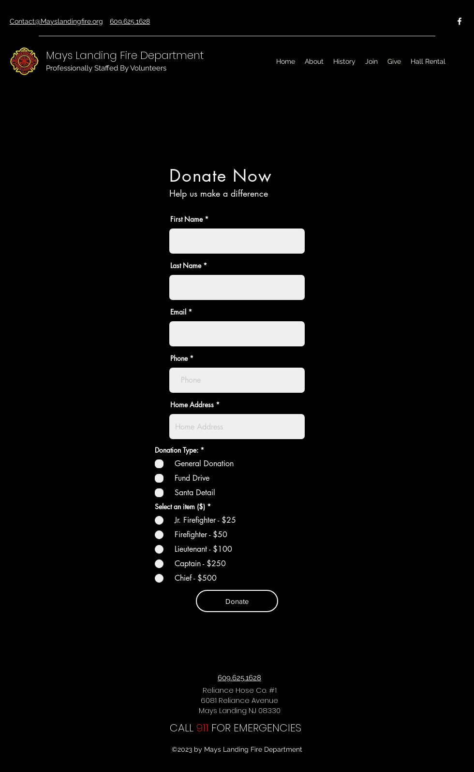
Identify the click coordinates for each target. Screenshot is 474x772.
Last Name (185, 265)
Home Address (192, 404)
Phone (179, 358)
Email (178, 312)
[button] (314, 61)
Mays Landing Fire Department (125, 55)
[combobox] (237, 426)
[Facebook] (459, 21)
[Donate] (237, 601)
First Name (186, 219)
